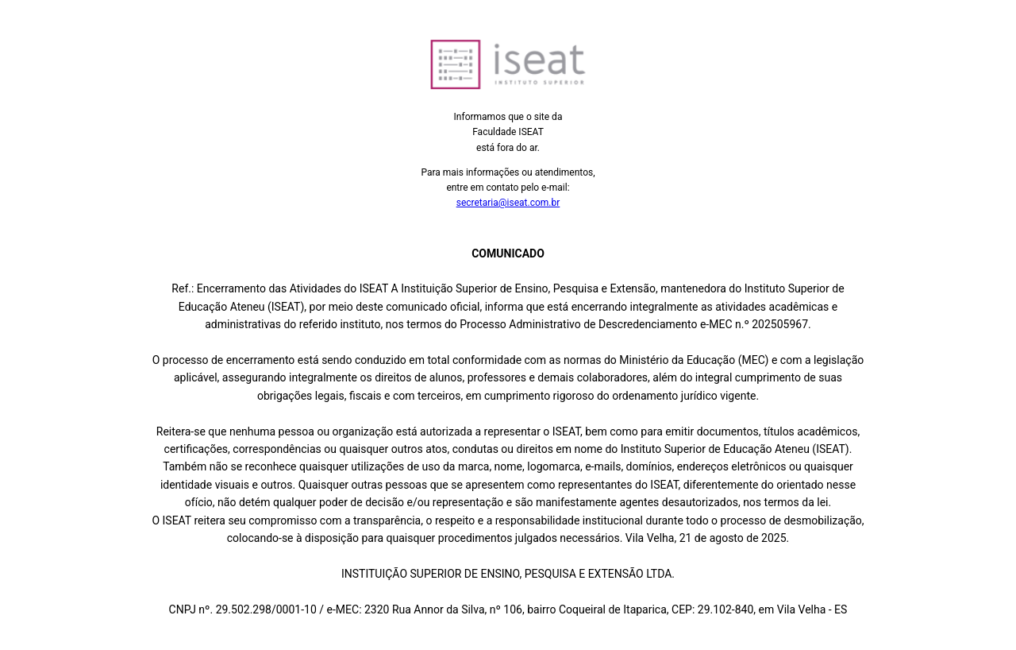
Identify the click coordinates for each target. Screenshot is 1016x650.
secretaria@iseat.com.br (508, 202)
